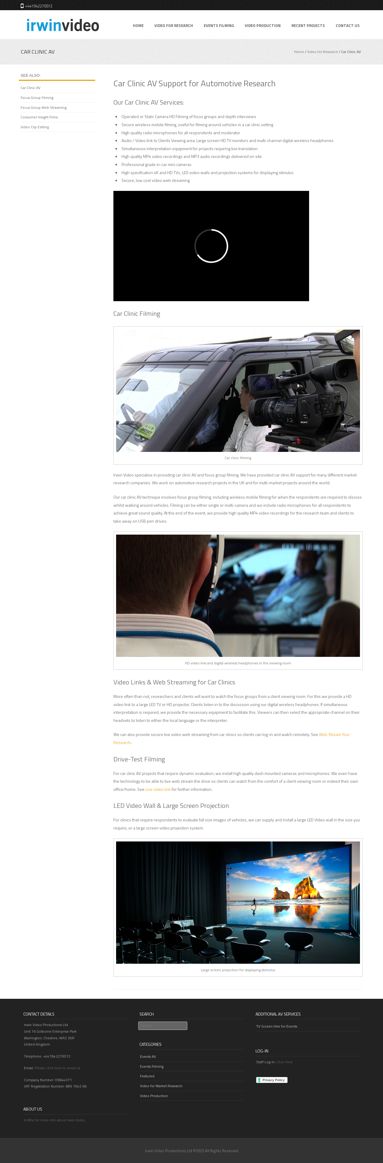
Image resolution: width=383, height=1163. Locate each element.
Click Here (284, 1062)
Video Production (263, 25)
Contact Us (348, 25)
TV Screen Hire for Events (276, 1026)
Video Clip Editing (35, 127)
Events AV (148, 1056)
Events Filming (219, 25)
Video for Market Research (161, 1086)
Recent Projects (308, 25)
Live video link (158, 789)
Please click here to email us (57, 1068)
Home (138, 25)
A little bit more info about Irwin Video (54, 1120)
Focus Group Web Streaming (43, 107)
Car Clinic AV (30, 87)
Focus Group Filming (37, 97)
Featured (147, 1076)
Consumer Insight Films (39, 117)
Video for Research (173, 25)
